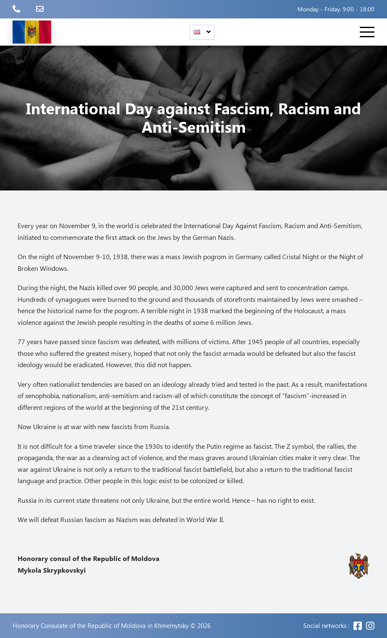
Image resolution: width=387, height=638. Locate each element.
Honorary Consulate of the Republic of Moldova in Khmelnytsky (100, 626)
